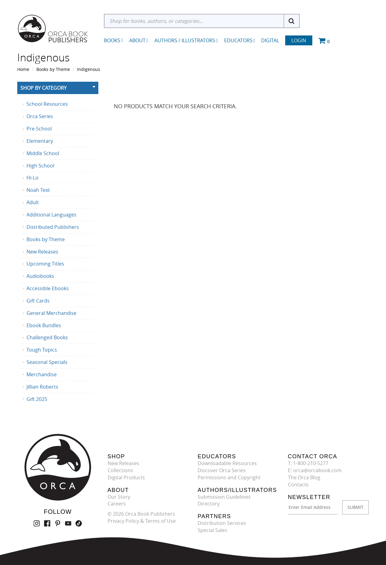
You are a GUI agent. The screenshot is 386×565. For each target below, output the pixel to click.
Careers (117, 503)
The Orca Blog (304, 477)
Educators (239, 40)
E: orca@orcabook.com (315, 470)
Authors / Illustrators (186, 40)
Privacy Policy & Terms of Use (142, 521)
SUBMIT (355, 507)
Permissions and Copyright (229, 477)
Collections (120, 470)
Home (23, 69)
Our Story (119, 496)
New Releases (123, 463)
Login (298, 40)
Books (112, 40)
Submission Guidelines (224, 496)
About (138, 40)
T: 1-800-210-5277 (308, 463)
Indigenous (88, 69)
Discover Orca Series (222, 470)
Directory (209, 503)
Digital (270, 40)
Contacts (298, 484)
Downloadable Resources (227, 463)
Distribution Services (222, 523)
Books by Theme (53, 69)
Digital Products (126, 477)
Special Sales (212, 530)
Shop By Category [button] (43, 88)
